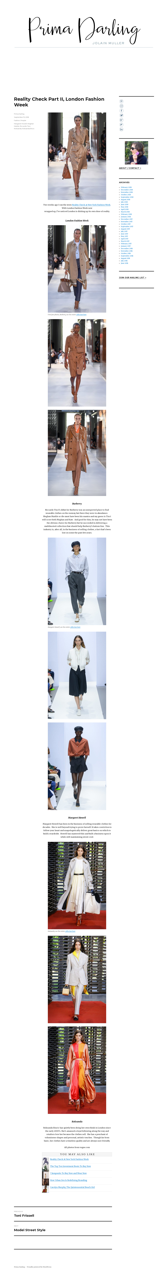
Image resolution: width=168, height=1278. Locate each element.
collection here (81, 315)
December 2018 (127, 190)
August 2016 (125, 258)
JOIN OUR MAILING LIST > (132, 277)
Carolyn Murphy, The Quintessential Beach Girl (72, 1187)
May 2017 (124, 236)
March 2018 (125, 212)
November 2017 (126, 222)
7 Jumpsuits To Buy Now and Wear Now (68, 1173)
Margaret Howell (20, 124)
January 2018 (126, 217)
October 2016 (126, 253)
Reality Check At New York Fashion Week (69, 1159)
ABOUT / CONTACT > (130, 168)
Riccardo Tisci (25, 126)
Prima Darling (19, 114)
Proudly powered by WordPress (39, 1267)
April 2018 (124, 209)
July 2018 (124, 202)
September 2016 (127, 256)
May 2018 (124, 207)
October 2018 (126, 195)
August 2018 (125, 200)
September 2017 (127, 227)
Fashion (17, 120)
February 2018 (126, 214)
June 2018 (124, 205)
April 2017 (124, 239)
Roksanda (18, 129)
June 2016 (124, 263)
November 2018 (127, 192)
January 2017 (126, 246)
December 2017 (127, 219)
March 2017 (125, 241)
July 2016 (124, 261)
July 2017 (124, 231)
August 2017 (125, 229)
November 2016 (127, 251)
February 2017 (126, 244)
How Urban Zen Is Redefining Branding (68, 1180)
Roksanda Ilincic (28, 129)
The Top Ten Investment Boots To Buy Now (70, 1166)
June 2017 (124, 234)
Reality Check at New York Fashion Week (91, 205)
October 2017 (126, 224)
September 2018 (127, 197)
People (23, 120)
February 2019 (126, 187)
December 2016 (127, 249)
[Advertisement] (84, 79)
